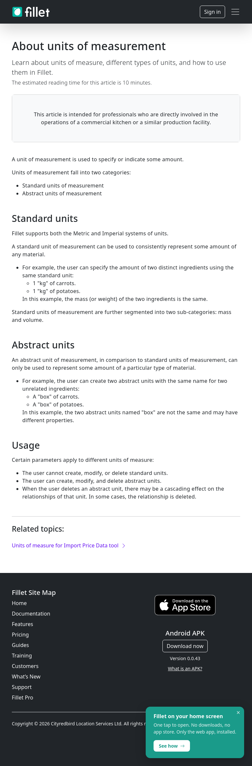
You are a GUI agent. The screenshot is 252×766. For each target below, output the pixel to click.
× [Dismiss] (238, 712)
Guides (20, 645)
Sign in (212, 11)
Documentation (31, 613)
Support (22, 687)
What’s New (26, 676)
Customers (25, 666)
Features (22, 624)
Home (19, 603)
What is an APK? (185, 668)
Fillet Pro (22, 697)
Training (22, 655)
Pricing (20, 634)
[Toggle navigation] (235, 12)
